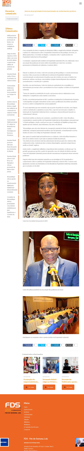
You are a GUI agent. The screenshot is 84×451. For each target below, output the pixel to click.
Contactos (27, 429)
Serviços (26, 412)
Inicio (25, 407)
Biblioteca (27, 422)
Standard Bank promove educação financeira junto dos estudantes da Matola (12, 145)
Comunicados (28, 414)
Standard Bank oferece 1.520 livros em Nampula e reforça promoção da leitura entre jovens (11, 163)
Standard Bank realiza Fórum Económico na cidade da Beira (11, 77)
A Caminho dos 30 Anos (31, 427)
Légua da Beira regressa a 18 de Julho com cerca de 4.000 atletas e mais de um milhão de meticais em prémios (12, 61)
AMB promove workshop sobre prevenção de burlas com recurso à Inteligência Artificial (12, 41)
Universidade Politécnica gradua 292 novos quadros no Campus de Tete (11, 91)
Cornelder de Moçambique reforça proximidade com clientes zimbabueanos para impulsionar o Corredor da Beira (11, 207)
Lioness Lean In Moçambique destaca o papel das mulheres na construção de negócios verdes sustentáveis (12, 108)
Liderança (27, 417)
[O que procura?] (12, 18)
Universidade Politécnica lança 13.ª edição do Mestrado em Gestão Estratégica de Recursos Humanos (12, 127)
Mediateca (27, 424)
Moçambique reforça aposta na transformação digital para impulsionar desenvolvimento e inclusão (12, 184)
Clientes (26, 419)
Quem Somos (28, 409)
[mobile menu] (80, 3)
